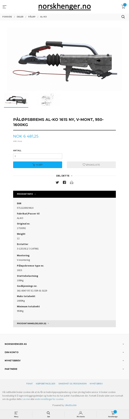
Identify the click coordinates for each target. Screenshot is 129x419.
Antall (17, 150)
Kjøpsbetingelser (45, 384)
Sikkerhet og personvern (72, 384)
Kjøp (37, 164)
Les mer (26, 399)
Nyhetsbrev (96, 384)
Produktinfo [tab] (25, 194)
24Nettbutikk (70, 405)
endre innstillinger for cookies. (49, 399)
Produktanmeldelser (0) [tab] (31, 323)
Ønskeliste (91, 164)
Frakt (29, 384)
